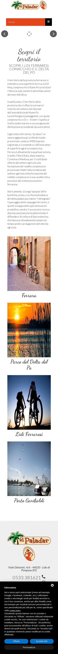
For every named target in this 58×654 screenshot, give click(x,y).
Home (11, 22)
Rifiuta (16, 641)
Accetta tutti (41, 641)
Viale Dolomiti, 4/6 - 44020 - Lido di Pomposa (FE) (29, 569)
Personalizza (29, 647)
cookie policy (15, 610)
